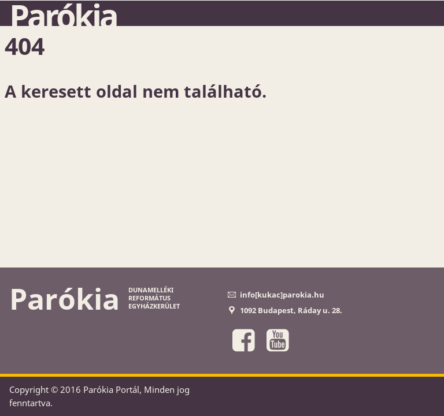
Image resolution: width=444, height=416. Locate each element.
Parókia (63, 15)
